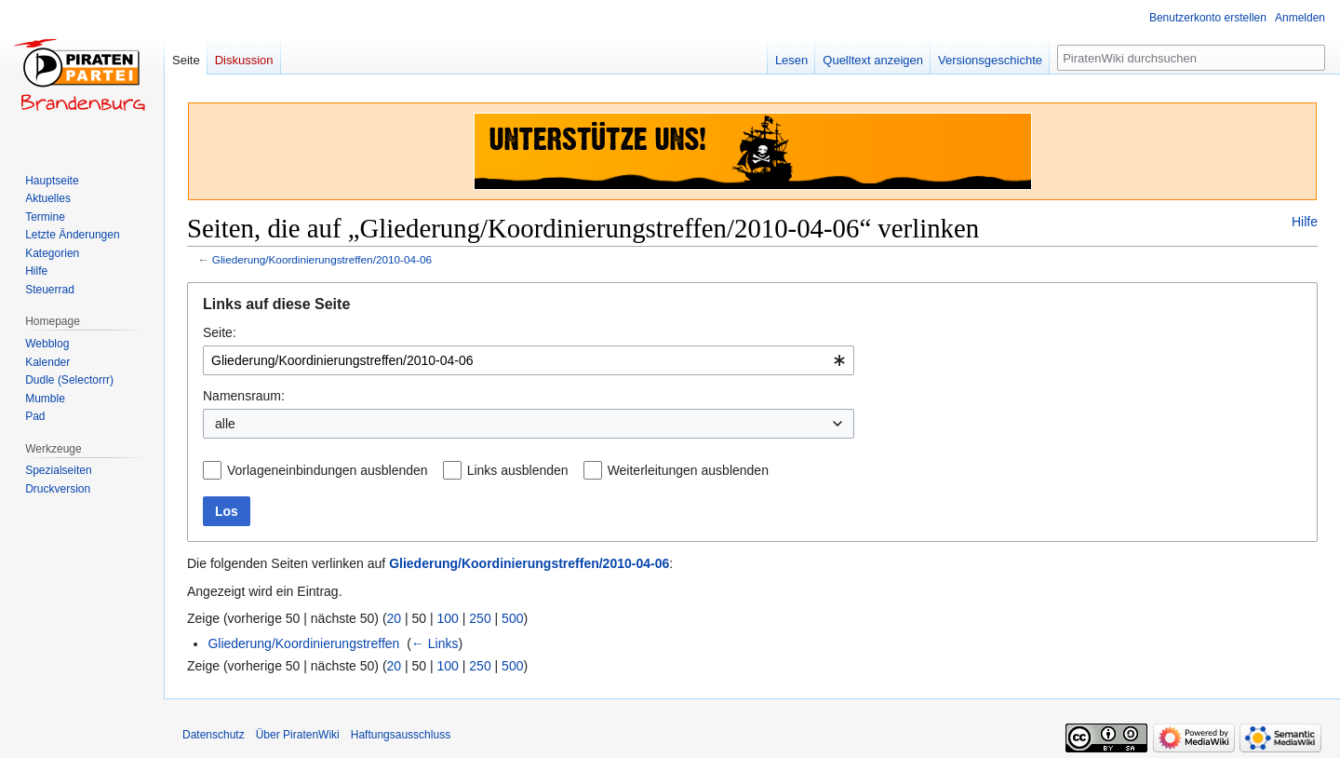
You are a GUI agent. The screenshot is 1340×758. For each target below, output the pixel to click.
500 (512, 618)
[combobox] (528, 360)
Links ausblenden (518, 470)
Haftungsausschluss (400, 734)
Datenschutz (213, 734)
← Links (435, 643)
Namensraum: (244, 395)
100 (448, 618)
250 (479, 618)
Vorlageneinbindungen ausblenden (327, 470)
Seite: (219, 332)
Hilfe (1305, 221)
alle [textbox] (225, 423)
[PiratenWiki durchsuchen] (1191, 58)
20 (394, 618)
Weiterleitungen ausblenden (688, 470)
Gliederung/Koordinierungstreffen (303, 643)
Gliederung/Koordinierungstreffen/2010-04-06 (322, 259)
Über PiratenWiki (298, 734)
